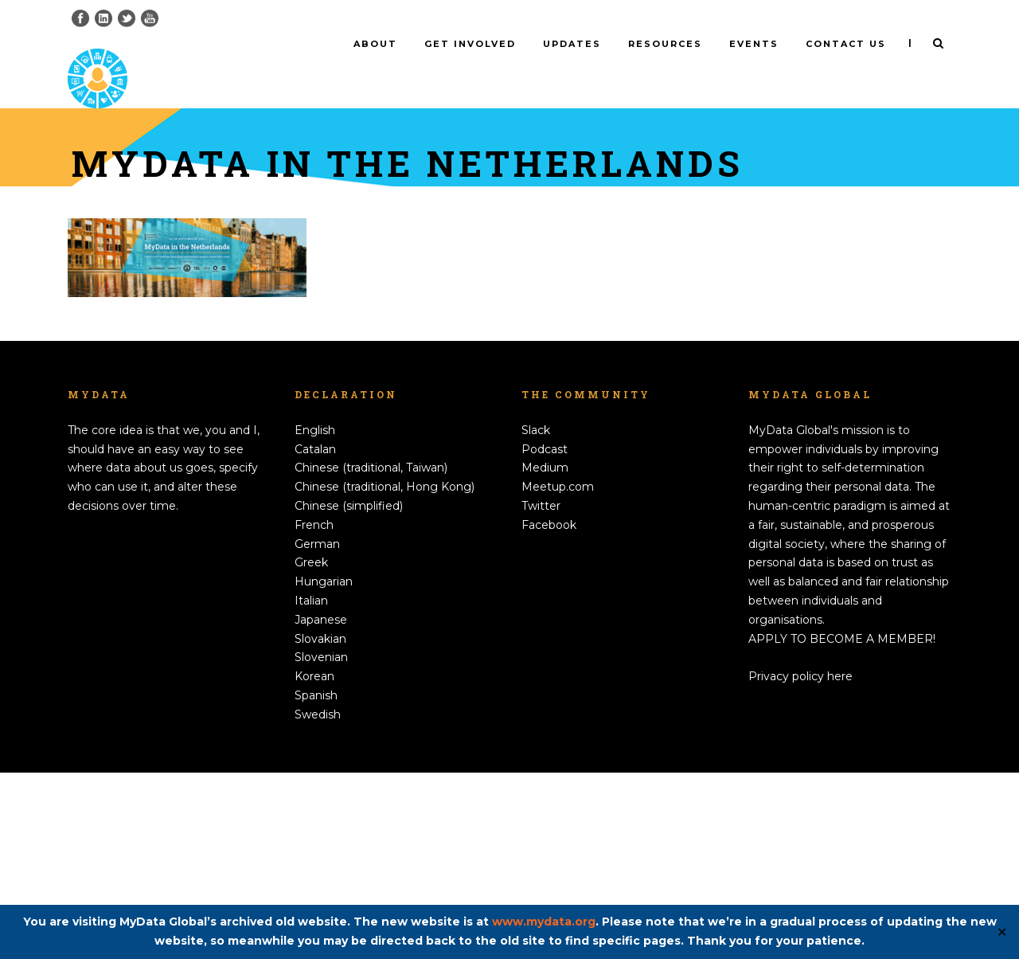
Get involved (470, 43)
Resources (665, 43)
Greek (311, 749)
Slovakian (320, 825)
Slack (535, 616)
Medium (544, 654)
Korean (314, 862)
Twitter (540, 692)
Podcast (544, 635)
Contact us (846, 43)
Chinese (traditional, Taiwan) (371, 654)
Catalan (315, 635)
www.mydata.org (543, 921)
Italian (311, 787)
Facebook (548, 711)
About (375, 43)
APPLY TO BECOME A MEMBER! (841, 825)
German (317, 730)
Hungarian (324, 768)
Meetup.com (557, 673)
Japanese (321, 806)
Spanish (316, 882)
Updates (572, 43)
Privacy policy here (800, 862)
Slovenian (321, 843)
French (314, 711)
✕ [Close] (1002, 932)
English (315, 616)
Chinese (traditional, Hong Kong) (384, 673)
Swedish (318, 901)
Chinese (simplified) (349, 692)
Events (754, 43)
